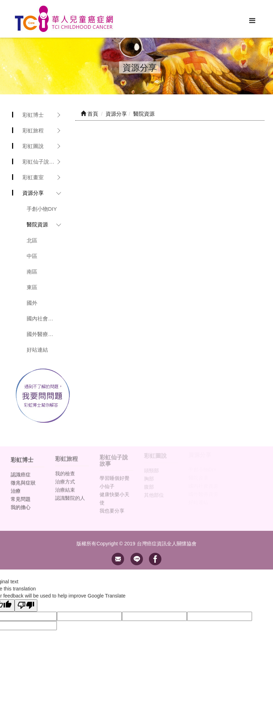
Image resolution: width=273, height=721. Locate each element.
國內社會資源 (43, 318)
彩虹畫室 (33, 177)
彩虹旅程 (33, 130)
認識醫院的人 (70, 494)
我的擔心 (21, 504)
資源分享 (33, 193)
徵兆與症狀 (23, 479)
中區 (32, 256)
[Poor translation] (26, 605)
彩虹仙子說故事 (41, 162)
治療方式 (65, 478)
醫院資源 (37, 224)
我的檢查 (65, 470)
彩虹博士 (33, 115)
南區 (32, 272)
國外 (32, 303)
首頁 (89, 114)
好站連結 (37, 350)
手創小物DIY (42, 209)
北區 (32, 240)
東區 (32, 287)
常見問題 (21, 496)
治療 (16, 487)
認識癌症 (21, 471)
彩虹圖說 (33, 146)
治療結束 (65, 486)
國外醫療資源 (43, 334)
